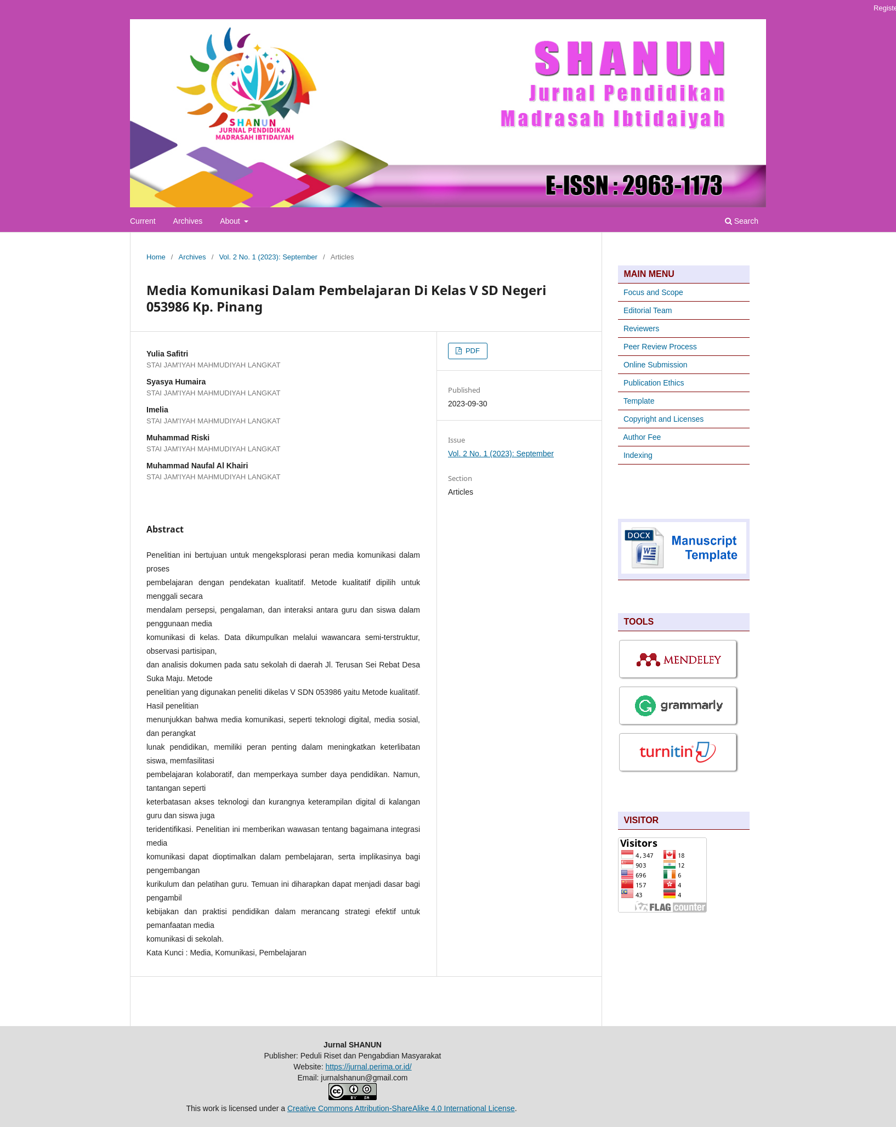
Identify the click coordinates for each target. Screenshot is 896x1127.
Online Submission (655, 364)
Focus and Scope (653, 292)
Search (741, 221)
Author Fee (642, 437)
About (231, 221)
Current (143, 221)
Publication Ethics (653, 382)
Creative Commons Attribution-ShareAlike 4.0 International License (401, 1108)
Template (639, 401)
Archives (188, 221)
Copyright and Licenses (663, 419)
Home (156, 257)
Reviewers (640, 328)
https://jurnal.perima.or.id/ (368, 1066)
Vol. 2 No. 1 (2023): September (268, 257)
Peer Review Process (660, 346)
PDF (471, 351)
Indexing (638, 455)
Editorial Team (647, 310)
